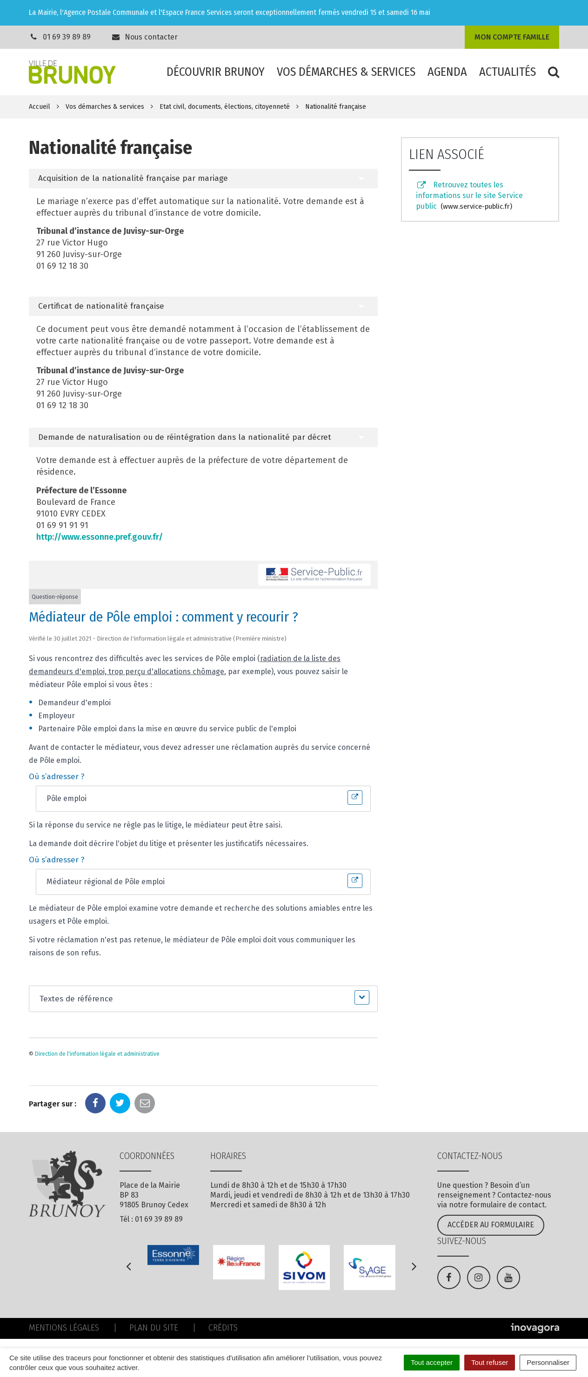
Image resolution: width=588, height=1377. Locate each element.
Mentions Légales (64, 1328)
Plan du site (153, 1328)
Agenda (447, 72)
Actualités (507, 72)
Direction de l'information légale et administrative (97, 1054)
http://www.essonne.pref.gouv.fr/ (99, 537)
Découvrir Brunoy (216, 72)
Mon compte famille (511, 37)
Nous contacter (144, 37)
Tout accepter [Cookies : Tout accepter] (432, 1362)
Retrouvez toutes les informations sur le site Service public (469, 195)
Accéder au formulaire (491, 1224)
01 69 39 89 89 (67, 37)
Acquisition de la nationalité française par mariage (133, 178)
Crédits (223, 1328)
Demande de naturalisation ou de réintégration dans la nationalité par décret (184, 437)
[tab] (203, 178)
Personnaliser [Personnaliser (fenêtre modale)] (548, 1362)
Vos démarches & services (346, 72)
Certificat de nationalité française (101, 306)
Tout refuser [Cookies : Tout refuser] (489, 1362)
